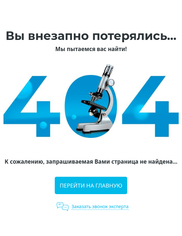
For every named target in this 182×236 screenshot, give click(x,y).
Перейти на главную (91, 185)
